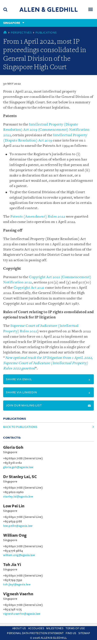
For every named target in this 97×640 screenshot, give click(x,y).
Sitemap (84, 633)
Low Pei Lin (14, 506)
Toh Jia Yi (12, 565)
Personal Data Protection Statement (35, 633)
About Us (19, 628)
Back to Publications (20, 426)
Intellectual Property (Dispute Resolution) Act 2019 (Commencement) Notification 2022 (46, 130)
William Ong (15, 535)
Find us (71, 633)
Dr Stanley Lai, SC (20, 477)
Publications (46, 32)
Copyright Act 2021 (29, 288)
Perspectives (21, 32)
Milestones (54, 628)
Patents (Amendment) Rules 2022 (37, 216)
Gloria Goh (13, 447)
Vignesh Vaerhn (18, 594)
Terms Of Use (75, 628)
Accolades (36, 628)
